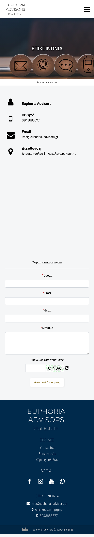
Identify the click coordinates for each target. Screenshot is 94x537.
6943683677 (31, 120)
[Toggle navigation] (87, 9)
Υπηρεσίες (47, 448)
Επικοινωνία (47, 454)
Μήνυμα (47, 328)
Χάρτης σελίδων (47, 460)
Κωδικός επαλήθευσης (47, 360)
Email (47, 293)
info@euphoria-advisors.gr (40, 137)
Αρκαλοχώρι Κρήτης (49, 510)
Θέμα (47, 311)
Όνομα (47, 276)
